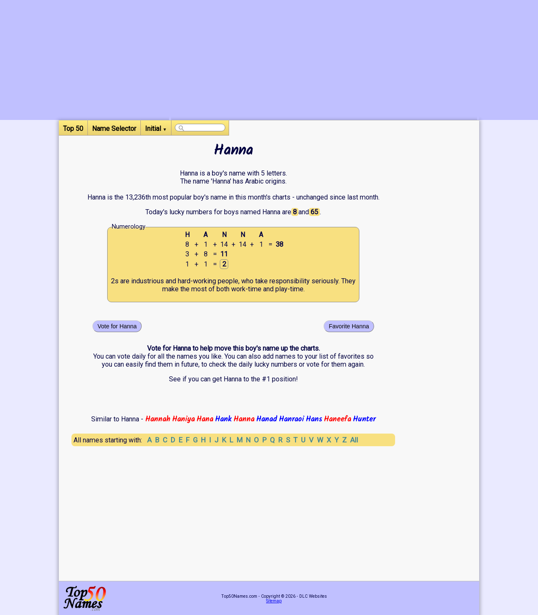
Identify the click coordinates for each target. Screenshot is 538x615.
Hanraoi (291, 419)
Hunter (364, 419)
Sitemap (274, 601)
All (354, 440)
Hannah (157, 419)
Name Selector (114, 129)
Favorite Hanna (349, 326)
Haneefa (337, 419)
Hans (314, 419)
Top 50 (73, 129)
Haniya (183, 419)
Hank (223, 419)
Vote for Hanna (117, 326)
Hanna (243, 419)
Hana (204, 419)
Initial (156, 129)
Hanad (266, 419)
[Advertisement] (324, 61)
